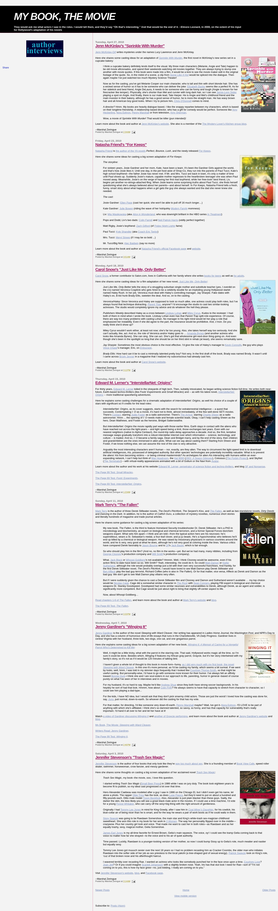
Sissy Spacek (110, 818)
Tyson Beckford (151, 798)
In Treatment (214, 214)
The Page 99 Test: (114, 472)
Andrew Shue (168, 684)
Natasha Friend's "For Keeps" (121, 144)
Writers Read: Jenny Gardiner (111, 730)
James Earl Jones (113, 832)
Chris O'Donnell (183, 101)
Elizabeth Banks (196, 86)
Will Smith (157, 554)
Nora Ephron (123, 112)
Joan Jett (108, 864)
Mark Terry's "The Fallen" (117, 504)
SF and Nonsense (255, 466)
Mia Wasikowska (117, 214)
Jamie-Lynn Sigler (227, 92)
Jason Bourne (150, 545)
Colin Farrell (145, 220)
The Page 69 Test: (116, 478)
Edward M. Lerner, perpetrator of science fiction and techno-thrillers (195, 466)
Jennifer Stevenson (106, 763)
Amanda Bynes (195, 333)
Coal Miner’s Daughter (201, 809)
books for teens (212, 275)
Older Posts (268, 890)
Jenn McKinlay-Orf (105, 52)
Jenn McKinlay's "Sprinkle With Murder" (130, 45)
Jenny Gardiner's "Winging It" (121, 626)
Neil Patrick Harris (168, 220)
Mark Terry (101, 511)
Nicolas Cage (121, 583)
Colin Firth (166, 687)
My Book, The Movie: (123, 725)
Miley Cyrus (193, 313)
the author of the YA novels (131, 150)
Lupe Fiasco (176, 795)
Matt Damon (212, 562)
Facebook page (154, 873)
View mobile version (185, 895)
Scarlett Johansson (152, 864)
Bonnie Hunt (118, 676)
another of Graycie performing (171, 716)
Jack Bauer (177, 545)
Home (186, 890)
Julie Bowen (126, 208)
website (196, 248)
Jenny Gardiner (104, 632)
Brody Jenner (126, 356)
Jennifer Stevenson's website (117, 873)
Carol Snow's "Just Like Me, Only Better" (130, 269)
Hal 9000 (179, 458)
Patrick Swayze (237, 853)
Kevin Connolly (233, 344)
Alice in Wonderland (143, 214)
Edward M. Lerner (123, 389)
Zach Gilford (143, 225)
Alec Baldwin (131, 243)
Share (6, 67)
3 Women (171, 821)
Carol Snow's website (154, 361)
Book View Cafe (245, 763)
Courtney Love (252, 861)
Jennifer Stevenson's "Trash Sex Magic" (130, 757)
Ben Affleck (109, 571)
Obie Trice (138, 795)
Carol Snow (101, 275)
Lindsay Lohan (173, 313)
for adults (239, 275)
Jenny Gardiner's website (253, 716)
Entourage (146, 347)
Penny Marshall (140, 112)
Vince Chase (110, 347)
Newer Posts (102, 890)
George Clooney (112, 554)
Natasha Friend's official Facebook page (164, 248)
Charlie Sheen (211, 414)
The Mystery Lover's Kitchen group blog (224, 123)
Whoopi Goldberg (135, 559)
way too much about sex (189, 763)
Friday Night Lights (164, 225)
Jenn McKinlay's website (155, 123)
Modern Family (179, 208)
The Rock (182, 583)
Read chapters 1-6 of (113, 600)
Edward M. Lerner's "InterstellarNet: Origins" (133, 382)
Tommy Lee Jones (130, 809)
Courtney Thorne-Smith (203, 670)
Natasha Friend (104, 150)
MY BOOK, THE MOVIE (64, 16)
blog (213, 600)
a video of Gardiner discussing (126, 716)
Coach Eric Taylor (148, 231)
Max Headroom (160, 458)
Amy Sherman (178, 112)
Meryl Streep (123, 237)
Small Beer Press (150, 783)
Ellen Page (126, 202)
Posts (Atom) (118, 905)
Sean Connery (201, 583)
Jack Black (116, 559)
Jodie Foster (138, 414)
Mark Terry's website (194, 600)
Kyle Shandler (124, 231)
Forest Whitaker (125, 803)
